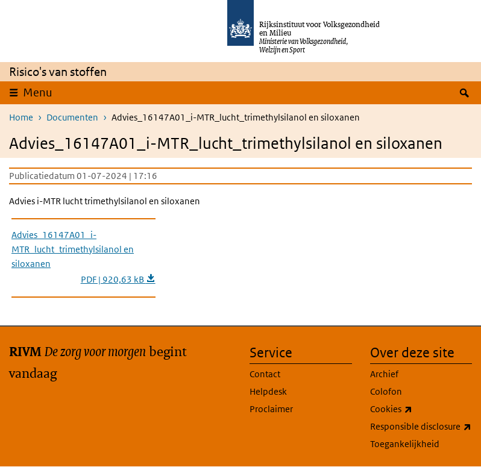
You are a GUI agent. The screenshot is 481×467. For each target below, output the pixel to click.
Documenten (72, 117)
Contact (265, 374)
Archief (384, 374)
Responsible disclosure (421, 426)
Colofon (386, 391)
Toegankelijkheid (404, 444)
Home (21, 117)
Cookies (417, 409)
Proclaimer (271, 409)
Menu (37, 92)
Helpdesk (268, 391)
